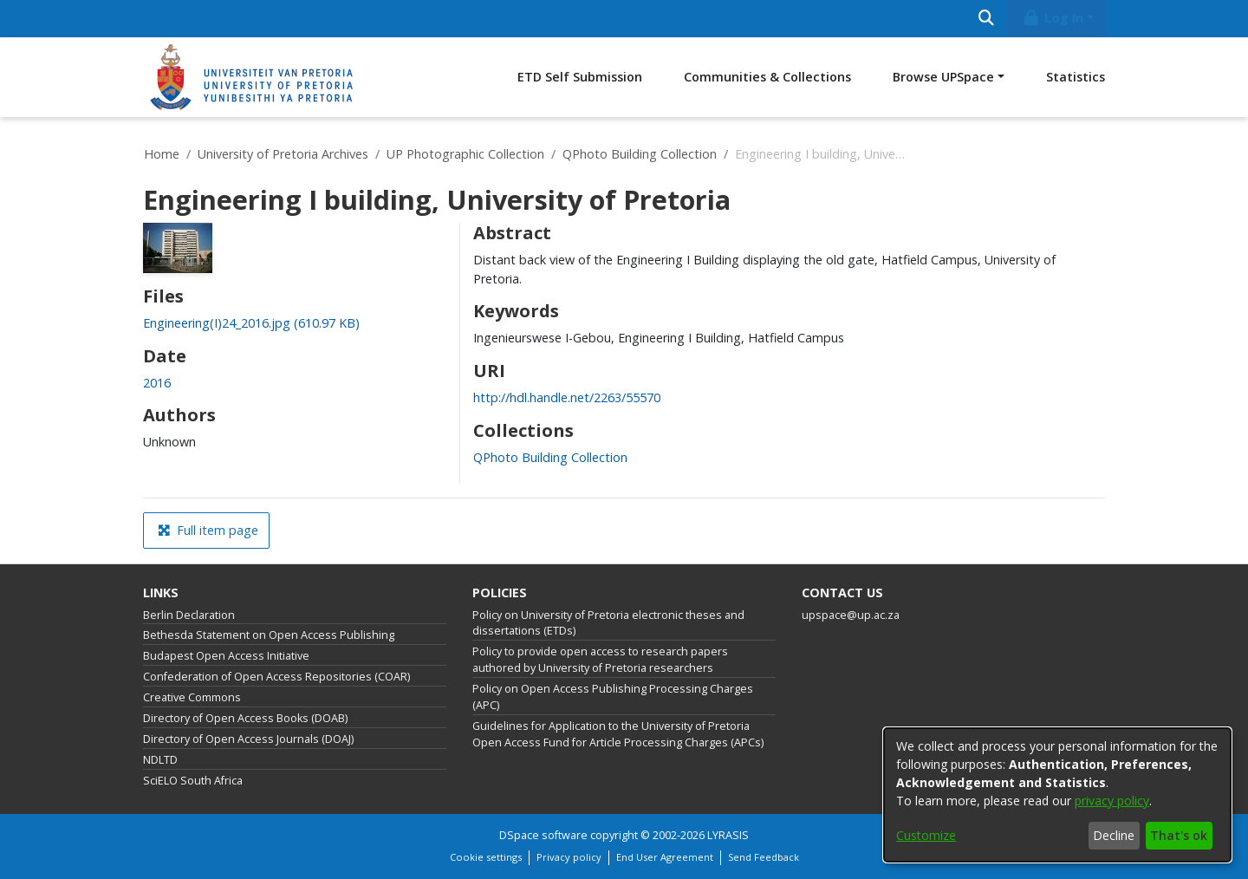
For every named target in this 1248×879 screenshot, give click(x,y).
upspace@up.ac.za (851, 615)
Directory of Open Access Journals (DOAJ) (248, 739)
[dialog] (1057, 795)
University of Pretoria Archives (283, 154)
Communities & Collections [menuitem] (767, 76)
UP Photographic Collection (465, 154)
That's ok (1178, 835)
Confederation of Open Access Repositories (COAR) (276, 676)
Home (161, 154)
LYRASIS (728, 835)
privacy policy (1112, 800)
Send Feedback (763, 856)
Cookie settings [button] (486, 856)
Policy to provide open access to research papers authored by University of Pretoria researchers (600, 659)
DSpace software (543, 835)
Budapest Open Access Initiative (226, 655)
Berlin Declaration (189, 615)
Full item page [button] (208, 530)
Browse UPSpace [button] (943, 76)
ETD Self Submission (579, 76)
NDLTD (160, 759)
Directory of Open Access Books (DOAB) (245, 718)
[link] (251, 323)
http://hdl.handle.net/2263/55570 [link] (566, 397)
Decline (1113, 835)
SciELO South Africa (193, 780)
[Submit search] (986, 18)
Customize (926, 835)
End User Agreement (664, 856)
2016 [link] (157, 382)
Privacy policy (568, 856)
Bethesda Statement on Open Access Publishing (268, 635)
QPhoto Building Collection (639, 154)
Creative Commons (192, 697)
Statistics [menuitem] (1075, 76)
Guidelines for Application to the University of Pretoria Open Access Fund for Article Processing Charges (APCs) (618, 734)
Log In (1053, 18)
